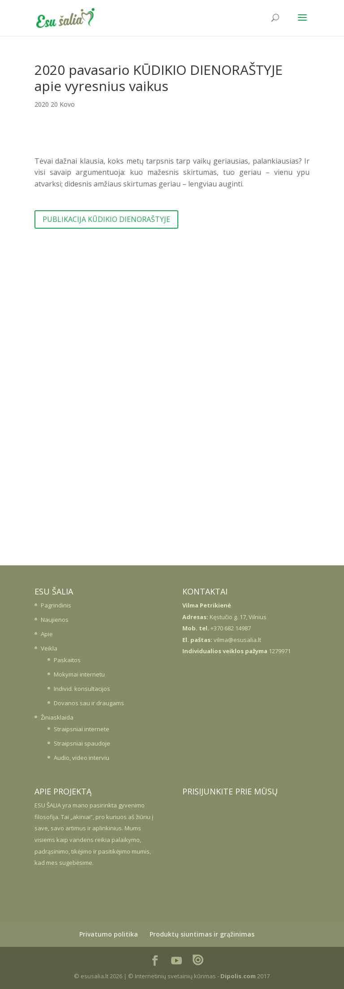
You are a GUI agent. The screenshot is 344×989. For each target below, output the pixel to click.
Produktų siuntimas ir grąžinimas (202, 934)
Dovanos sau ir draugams (89, 703)
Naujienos (55, 620)
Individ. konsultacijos (82, 689)
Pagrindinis (56, 605)
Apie (47, 634)
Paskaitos (67, 660)
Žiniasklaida (57, 717)
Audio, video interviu (81, 758)
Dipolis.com (238, 976)
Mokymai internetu (79, 674)
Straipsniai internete (81, 729)
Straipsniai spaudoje (82, 743)
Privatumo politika (108, 934)
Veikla (49, 648)
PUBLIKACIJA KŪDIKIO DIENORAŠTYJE (106, 219)
